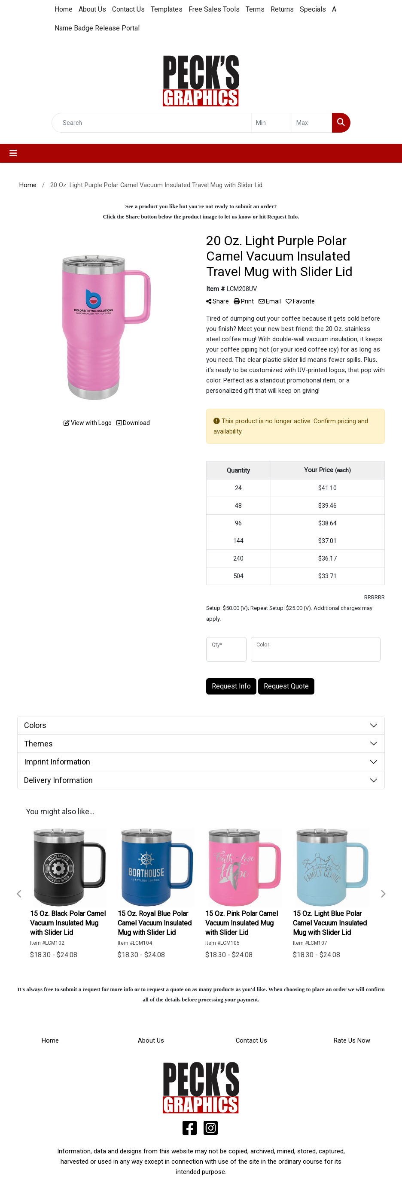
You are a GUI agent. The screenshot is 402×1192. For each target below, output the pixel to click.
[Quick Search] (152, 123)
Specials (313, 9)
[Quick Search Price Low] (271, 123)
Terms (255, 9)
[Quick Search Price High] (312, 123)
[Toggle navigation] (13, 153)
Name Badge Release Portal (97, 28)
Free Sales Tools (214, 9)
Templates (167, 9)
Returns (282, 9)
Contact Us (128, 9)
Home (64, 9)
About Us (92, 9)
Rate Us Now (352, 1040)
